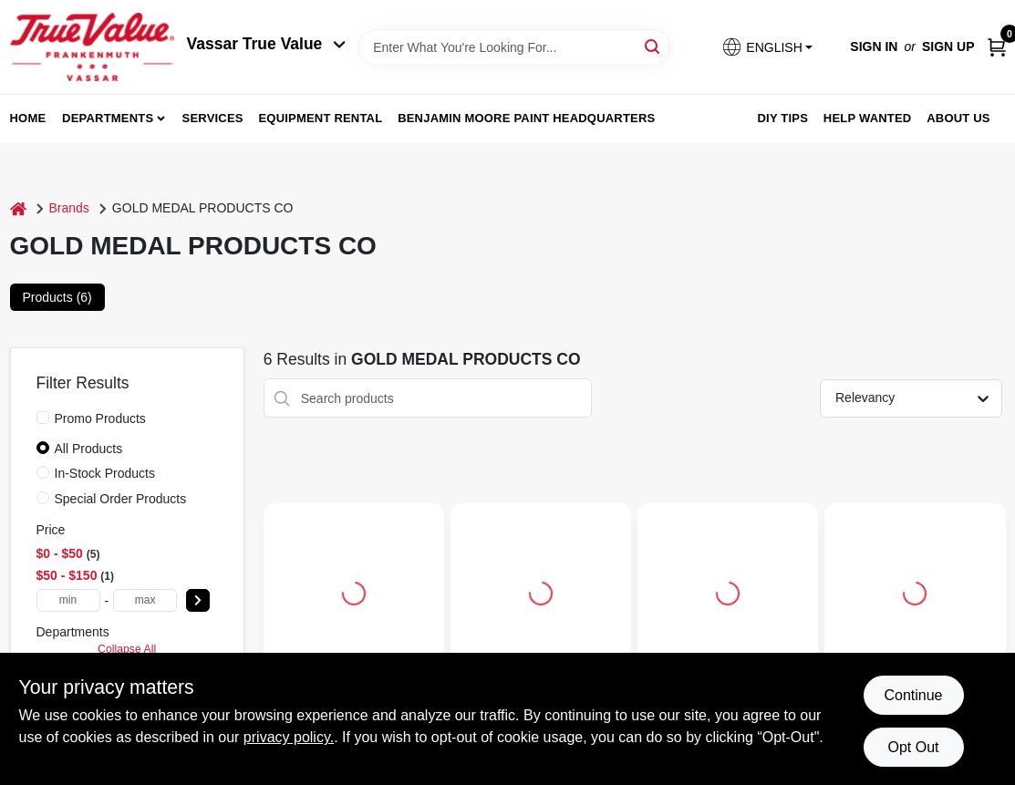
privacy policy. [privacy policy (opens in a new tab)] (288, 737)
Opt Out (912, 747)
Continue (913, 695)
